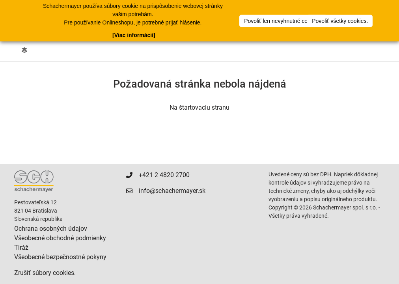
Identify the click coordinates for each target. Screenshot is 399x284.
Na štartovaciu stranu (199, 107)
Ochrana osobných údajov (50, 228)
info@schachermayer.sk (172, 190)
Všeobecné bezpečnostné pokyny (60, 257)
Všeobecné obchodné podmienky (60, 238)
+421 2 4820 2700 (164, 175)
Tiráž (21, 247)
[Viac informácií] (133, 35)
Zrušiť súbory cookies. (45, 273)
